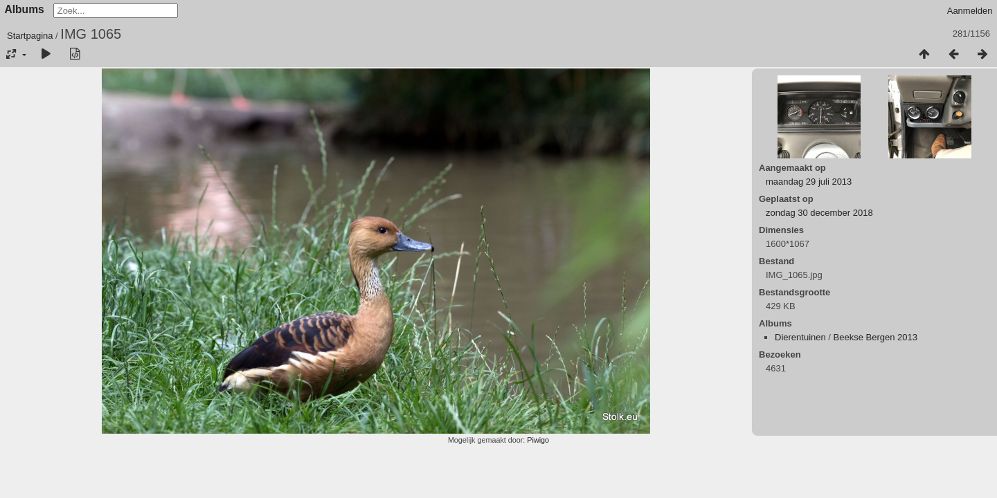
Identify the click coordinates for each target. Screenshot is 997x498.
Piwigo (538, 440)
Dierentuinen (800, 337)
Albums (24, 9)
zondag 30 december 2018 (819, 213)
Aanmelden (970, 11)
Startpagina (30, 35)
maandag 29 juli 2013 (809, 181)
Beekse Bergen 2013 (875, 337)
